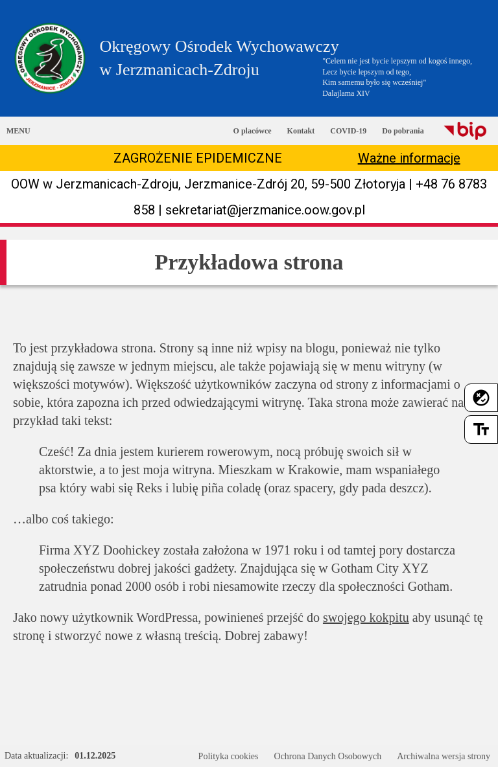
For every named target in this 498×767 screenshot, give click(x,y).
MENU (18, 130)
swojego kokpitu (366, 617)
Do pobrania (402, 130)
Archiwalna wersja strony (443, 756)
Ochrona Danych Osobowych (328, 756)
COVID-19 (348, 130)
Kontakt (301, 130)
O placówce (252, 130)
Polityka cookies (228, 756)
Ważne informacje (409, 158)
